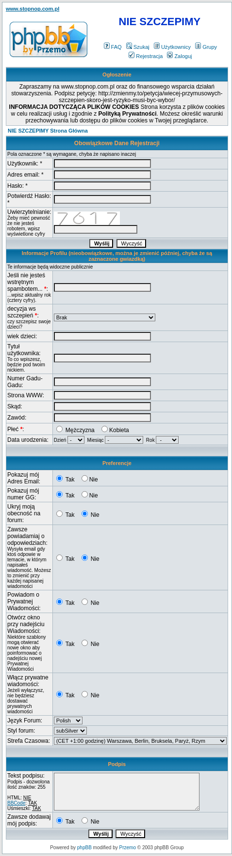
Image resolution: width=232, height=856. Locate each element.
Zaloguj (179, 56)
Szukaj (137, 47)
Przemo (127, 847)
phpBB (84, 847)
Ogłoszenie (117, 74)
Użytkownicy (172, 47)
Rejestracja (146, 56)
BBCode (16, 803)
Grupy (206, 47)
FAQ (113, 47)
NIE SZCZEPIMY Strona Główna (48, 131)
